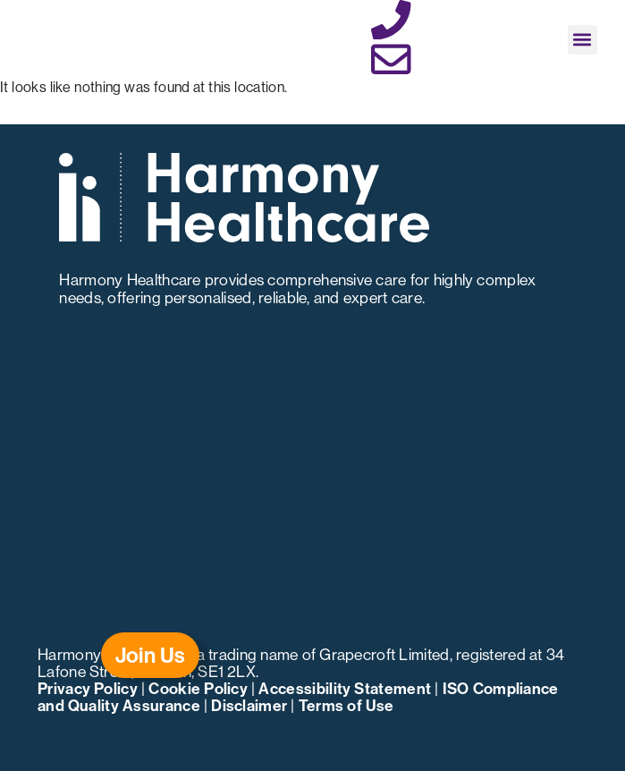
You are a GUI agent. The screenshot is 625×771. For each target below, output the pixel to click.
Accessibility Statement (344, 688)
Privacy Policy (88, 688)
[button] (582, 40)
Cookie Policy (198, 688)
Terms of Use (346, 705)
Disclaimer (249, 705)
